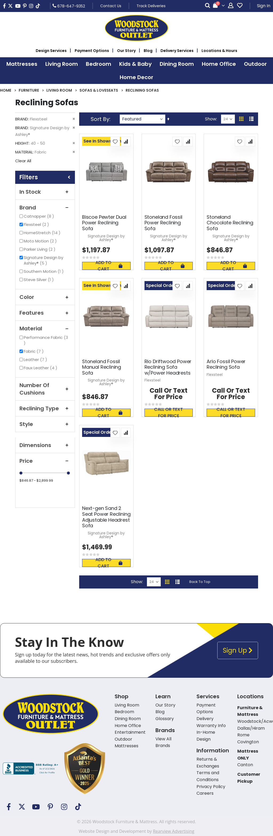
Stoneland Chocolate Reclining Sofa (230, 223)
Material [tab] (45, 328)
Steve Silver (39, 279)
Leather (36, 359)
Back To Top (199, 581)
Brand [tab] (45, 207)
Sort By (100, 119)
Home (5, 90)
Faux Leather (41, 368)
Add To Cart (108, 266)
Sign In (263, 6)
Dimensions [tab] (45, 445)
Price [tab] (45, 461)
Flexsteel (37, 224)
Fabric (34, 351)
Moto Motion (41, 241)
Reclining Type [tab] (45, 408)
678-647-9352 (69, 5)
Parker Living (40, 249)
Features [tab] (45, 312)
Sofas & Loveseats (98, 90)
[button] (115, 141)
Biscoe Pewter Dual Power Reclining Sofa (104, 223)
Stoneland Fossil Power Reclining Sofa (163, 223)
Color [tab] (45, 297)
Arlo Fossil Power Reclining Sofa (226, 364)
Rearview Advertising (173, 831)
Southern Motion (44, 271)
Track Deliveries (151, 6)
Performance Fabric (46, 340)
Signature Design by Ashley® (43, 260)
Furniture (29, 90)
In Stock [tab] (45, 192)
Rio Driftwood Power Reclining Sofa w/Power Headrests (168, 367)
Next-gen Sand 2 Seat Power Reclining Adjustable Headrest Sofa (106, 516)
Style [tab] (45, 424)
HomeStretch (43, 233)
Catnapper (39, 216)
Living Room (59, 90)
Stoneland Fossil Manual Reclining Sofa (101, 367)
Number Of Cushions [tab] (45, 389)
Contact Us (110, 6)
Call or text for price (168, 413)
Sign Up (237, 650)
